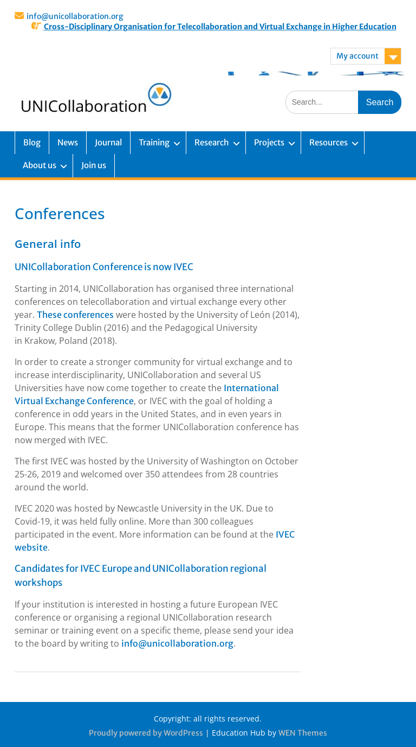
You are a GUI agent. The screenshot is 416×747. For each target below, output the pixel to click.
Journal (108, 142)
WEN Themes (302, 733)
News (67, 142)
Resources (328, 142)
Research (211, 142)
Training (154, 142)
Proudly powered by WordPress (146, 733)
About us (39, 165)
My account (357, 56)
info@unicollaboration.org (75, 16)
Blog (32, 142)
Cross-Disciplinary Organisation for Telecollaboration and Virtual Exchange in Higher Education (220, 26)
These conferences (75, 314)
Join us (93, 165)
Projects (269, 142)
